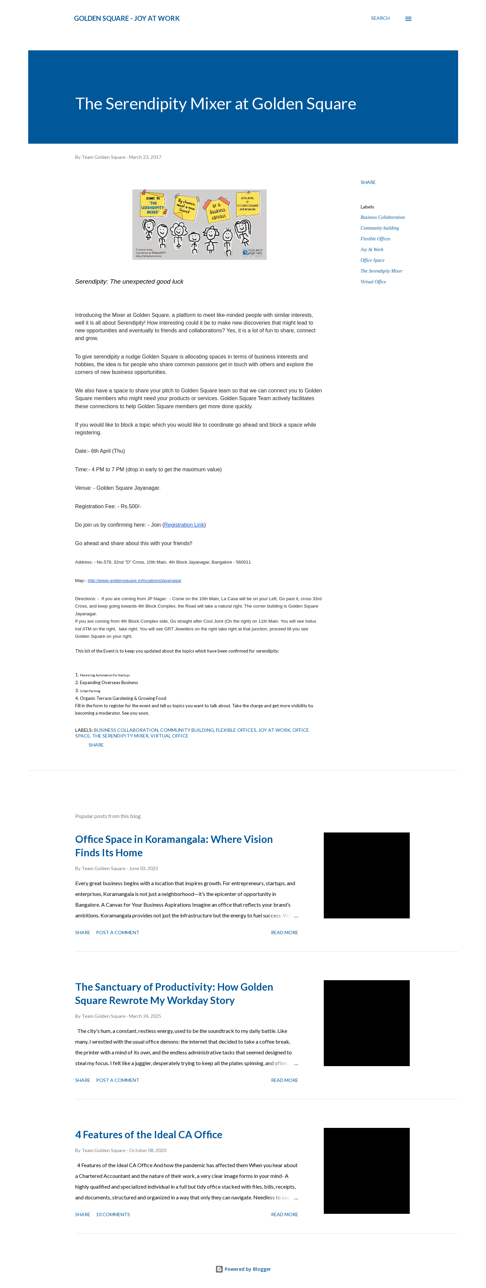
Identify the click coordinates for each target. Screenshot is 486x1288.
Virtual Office (373, 281)
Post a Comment (117, 932)
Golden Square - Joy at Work (127, 18)
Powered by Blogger (243, 1269)
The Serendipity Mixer (382, 271)
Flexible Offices (376, 238)
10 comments (113, 1214)
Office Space (373, 260)
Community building (380, 228)
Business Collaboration (383, 217)
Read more (284, 932)
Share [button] (368, 182)
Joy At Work (372, 249)
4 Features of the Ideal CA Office (148, 1134)
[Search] (380, 18)
